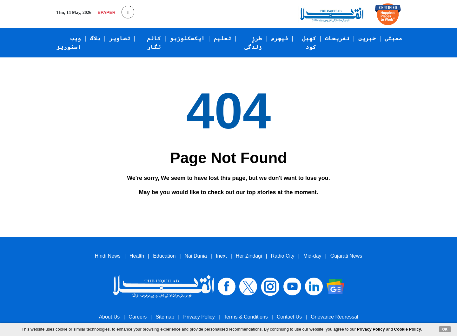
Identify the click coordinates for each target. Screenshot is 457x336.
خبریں (367, 38)
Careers (138, 317)
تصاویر (119, 38)
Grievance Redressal (334, 317)
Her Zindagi (249, 256)
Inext (221, 256)
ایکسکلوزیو (187, 38)
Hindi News (108, 256)
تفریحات (337, 38)
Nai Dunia (196, 256)
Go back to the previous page (186, 207)
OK (445, 329)
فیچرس (279, 38)
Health (136, 256)
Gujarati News (346, 256)
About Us (109, 317)
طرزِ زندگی (253, 42)
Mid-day (312, 256)
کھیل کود (309, 42)
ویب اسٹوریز (68, 42)
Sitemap (165, 317)
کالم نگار (154, 42)
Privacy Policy (199, 317)
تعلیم (222, 38)
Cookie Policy (407, 329)
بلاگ (95, 38)
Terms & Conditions (246, 317)
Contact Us (289, 317)
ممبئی (393, 38)
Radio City (283, 256)
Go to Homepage (257, 207)
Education (164, 256)
